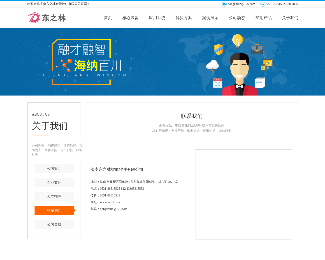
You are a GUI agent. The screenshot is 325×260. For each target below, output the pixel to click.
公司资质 (54, 224)
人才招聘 (54, 196)
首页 (108, 18)
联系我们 (54, 210)
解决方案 (184, 18)
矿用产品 (263, 18)
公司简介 (54, 168)
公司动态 (237, 18)
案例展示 (210, 18)
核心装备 (130, 18)
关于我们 (290, 18)
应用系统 (157, 18)
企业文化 (54, 182)
